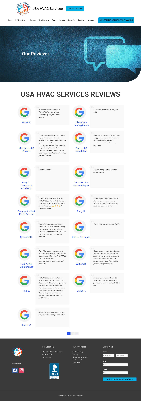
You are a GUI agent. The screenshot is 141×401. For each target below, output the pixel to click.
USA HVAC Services (47, 9)
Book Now (81, 20)
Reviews (33, 20)
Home (10, 20)
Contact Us (71, 20)
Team (54, 20)
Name (105, 352)
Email (105, 361)
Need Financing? (44, 20)
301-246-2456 (46, 357)
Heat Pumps (76, 363)
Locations (92, 20)
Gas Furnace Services (79, 360)
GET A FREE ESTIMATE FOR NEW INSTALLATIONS (116, 20)
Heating (75, 354)
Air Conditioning (77, 352)
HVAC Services (21, 20)
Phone (105, 369)
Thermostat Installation (80, 357)
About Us (62, 20)
